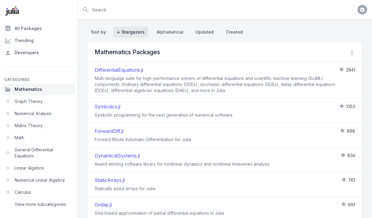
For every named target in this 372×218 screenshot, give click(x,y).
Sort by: (100, 32)
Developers (22, 53)
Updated (205, 32)
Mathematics (23, 89)
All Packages (23, 28)
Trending (19, 41)
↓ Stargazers (131, 32)
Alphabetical (170, 32)
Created (234, 32)
